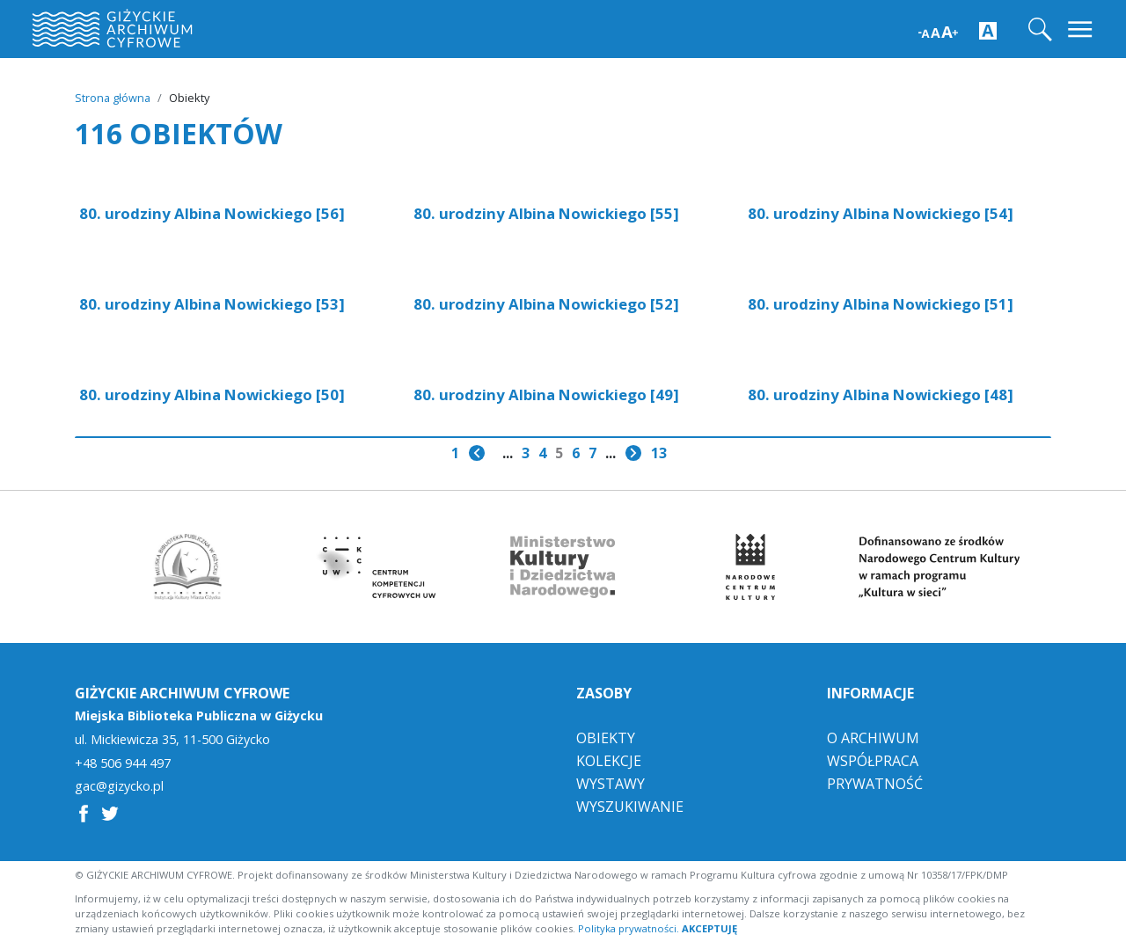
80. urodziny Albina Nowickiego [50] (212, 394)
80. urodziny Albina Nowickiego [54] (880, 213)
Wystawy (610, 782)
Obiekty (605, 736)
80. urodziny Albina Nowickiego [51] (880, 304)
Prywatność (875, 782)
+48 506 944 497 (123, 762)
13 (659, 453)
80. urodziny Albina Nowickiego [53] (212, 304)
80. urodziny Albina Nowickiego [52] (546, 304)
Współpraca (872, 759)
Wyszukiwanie (630, 805)
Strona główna (112, 98)
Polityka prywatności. (628, 926)
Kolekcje (608, 759)
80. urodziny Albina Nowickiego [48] (880, 394)
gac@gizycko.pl (119, 784)
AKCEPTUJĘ (709, 926)
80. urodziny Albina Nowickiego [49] (546, 394)
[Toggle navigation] (1081, 29)
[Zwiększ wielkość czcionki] (938, 30)
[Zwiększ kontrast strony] (987, 30)
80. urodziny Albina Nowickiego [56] (212, 213)
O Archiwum (873, 736)
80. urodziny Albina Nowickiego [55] (546, 213)
